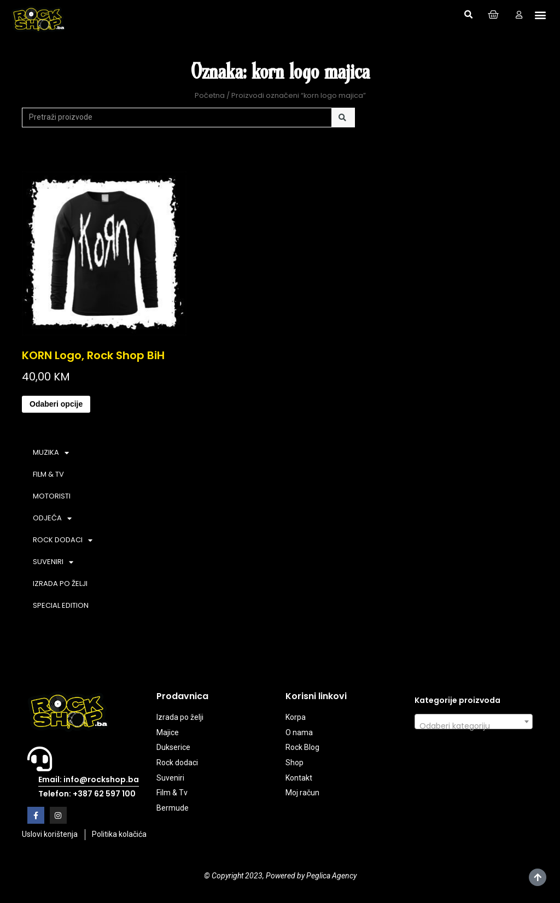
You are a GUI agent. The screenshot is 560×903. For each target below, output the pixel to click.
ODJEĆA (52, 518)
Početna (210, 95)
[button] (468, 15)
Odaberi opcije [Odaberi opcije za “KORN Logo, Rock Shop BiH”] (56, 404)
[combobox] (474, 721)
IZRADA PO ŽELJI (60, 583)
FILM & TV (48, 474)
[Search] (343, 117)
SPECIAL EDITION (61, 605)
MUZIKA (51, 453)
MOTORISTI (52, 496)
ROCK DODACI (62, 540)
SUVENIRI (53, 562)
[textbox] (473, 725)
